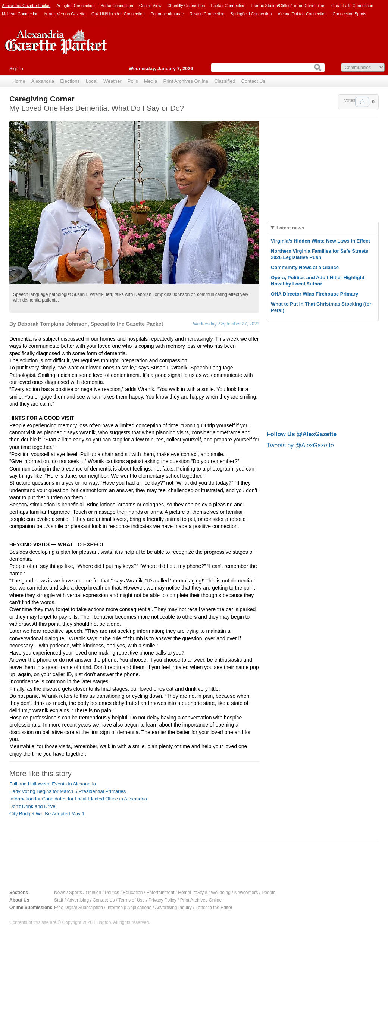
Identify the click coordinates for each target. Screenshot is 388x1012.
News (59, 892)
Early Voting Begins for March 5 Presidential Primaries (67, 791)
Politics (112, 892)
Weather (112, 81)
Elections (70, 81)
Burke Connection (116, 5)
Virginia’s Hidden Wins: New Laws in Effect (320, 241)
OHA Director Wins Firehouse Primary (314, 294)
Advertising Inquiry (173, 907)
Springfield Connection (251, 14)
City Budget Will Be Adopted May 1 (47, 813)
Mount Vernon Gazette (64, 14)
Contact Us (253, 81)
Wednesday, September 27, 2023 (226, 324)
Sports (75, 892)
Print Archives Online (185, 81)
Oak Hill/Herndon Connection (117, 14)
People (268, 892)
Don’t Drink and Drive (32, 806)
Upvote (362, 102)
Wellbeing (220, 892)
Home (18, 81)
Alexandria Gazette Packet (26, 5)
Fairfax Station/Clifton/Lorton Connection (288, 5)
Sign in (16, 68)
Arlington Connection (75, 5)
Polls (133, 81)
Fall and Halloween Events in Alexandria (52, 784)
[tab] (322, 228)
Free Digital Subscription (78, 907)
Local (91, 81)
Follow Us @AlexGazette (302, 434)
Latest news (290, 228)
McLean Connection (20, 14)
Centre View (150, 5)
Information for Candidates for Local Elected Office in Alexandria (78, 799)
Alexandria (42, 81)
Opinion (93, 892)
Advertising (78, 900)
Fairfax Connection (228, 5)
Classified (224, 81)
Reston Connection (207, 14)
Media (150, 81)
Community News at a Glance (305, 267)
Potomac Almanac (167, 14)
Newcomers (246, 892)
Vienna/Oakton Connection (302, 14)
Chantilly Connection (186, 5)
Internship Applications (129, 907)
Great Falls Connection (352, 5)
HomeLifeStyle (192, 892)
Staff (58, 900)
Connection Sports (350, 14)
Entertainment (161, 892)
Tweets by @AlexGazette (300, 445)
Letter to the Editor (213, 907)
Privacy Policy (162, 900)
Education (133, 892)
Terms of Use (131, 900)
